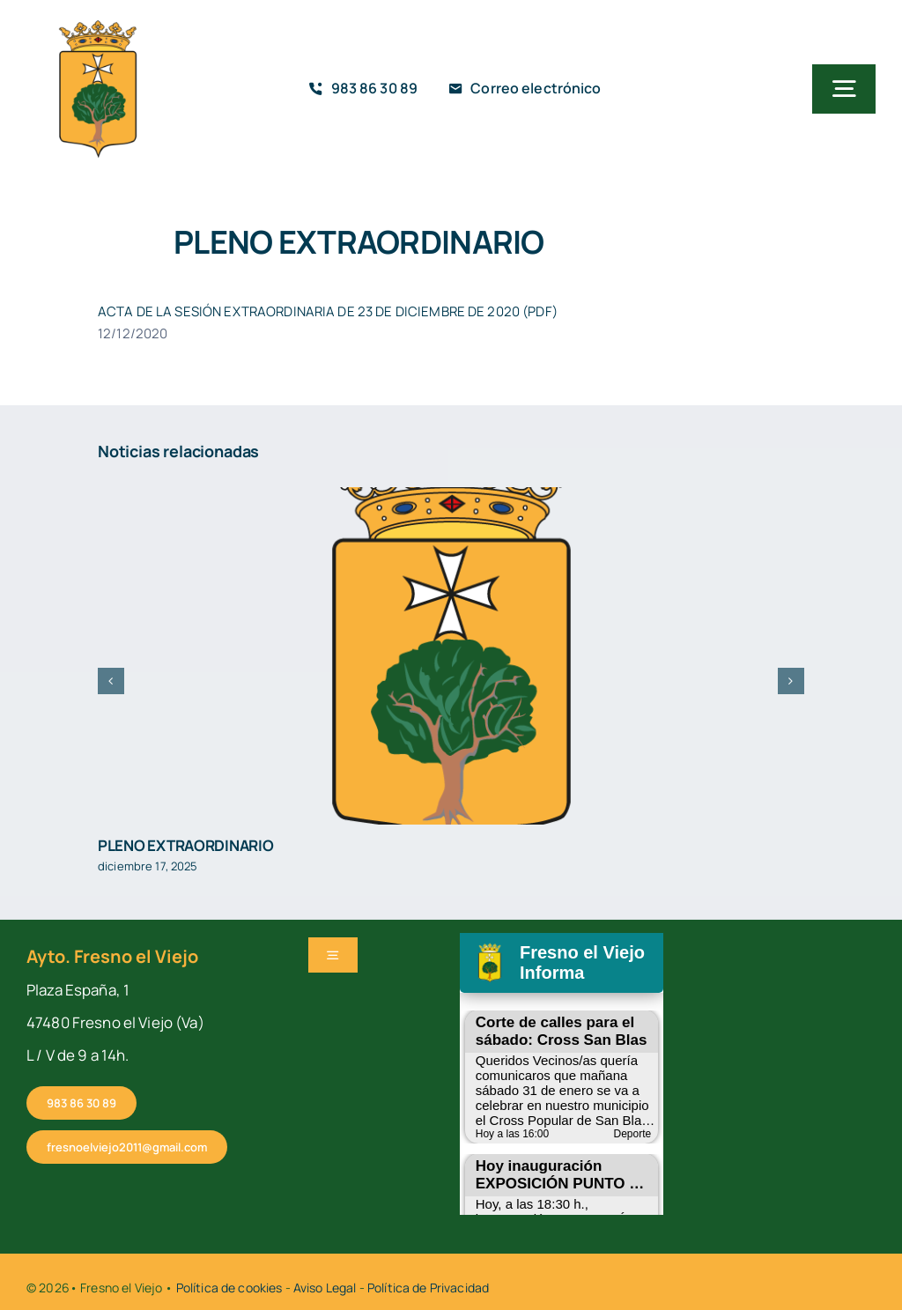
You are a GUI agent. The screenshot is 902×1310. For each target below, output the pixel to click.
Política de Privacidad (428, 1287)
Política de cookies (229, 1287)
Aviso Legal (325, 1287)
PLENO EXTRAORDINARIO (186, 845)
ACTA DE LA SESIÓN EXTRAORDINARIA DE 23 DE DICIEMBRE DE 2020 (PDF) (328, 311)
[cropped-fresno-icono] (97, 25)
